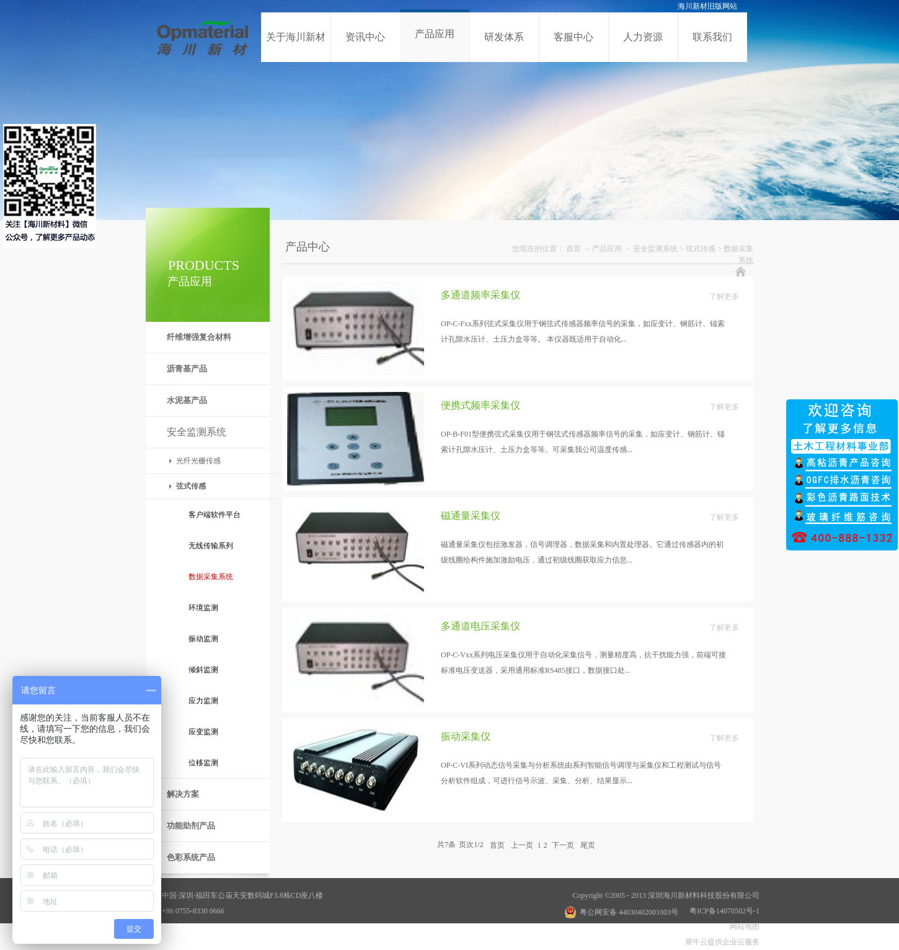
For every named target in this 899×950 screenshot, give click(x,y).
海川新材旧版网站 (707, 6)
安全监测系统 (655, 248)
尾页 (587, 844)
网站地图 (743, 926)
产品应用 (607, 248)
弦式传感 (700, 248)
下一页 (563, 844)
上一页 (522, 844)
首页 (573, 248)
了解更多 (724, 296)
